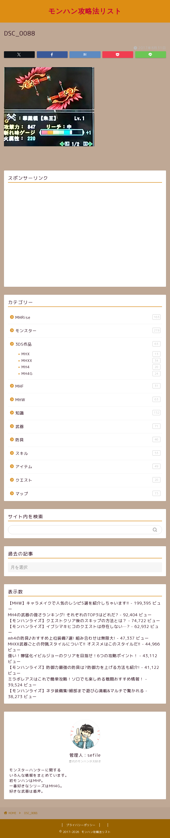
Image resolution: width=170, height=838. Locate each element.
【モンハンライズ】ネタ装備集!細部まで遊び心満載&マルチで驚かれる (76, 691)
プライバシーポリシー (80, 825)
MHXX (90, 360)
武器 (87, 426)
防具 (87, 440)
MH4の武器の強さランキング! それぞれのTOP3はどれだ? (63, 615)
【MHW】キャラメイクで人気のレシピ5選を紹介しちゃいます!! (68, 603)
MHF (87, 386)
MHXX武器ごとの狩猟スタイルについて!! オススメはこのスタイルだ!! (74, 644)
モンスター (87, 331)
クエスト (87, 480)
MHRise (87, 317)
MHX (90, 354)
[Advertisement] (85, 235)
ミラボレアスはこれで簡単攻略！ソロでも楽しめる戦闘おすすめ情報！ (76, 679)
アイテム (87, 466)
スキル (87, 453)
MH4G (90, 373)
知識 (87, 413)
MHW (87, 400)
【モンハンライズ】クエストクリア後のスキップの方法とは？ (67, 620)
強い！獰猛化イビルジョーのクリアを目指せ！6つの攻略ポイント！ (73, 656)
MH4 (90, 367)
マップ (87, 494)
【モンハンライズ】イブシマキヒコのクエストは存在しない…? (69, 626)
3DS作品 (87, 344)
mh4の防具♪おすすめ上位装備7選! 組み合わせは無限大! (61, 638)
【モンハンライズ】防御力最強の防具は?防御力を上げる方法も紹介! (74, 667)
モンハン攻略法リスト (85, 11)
